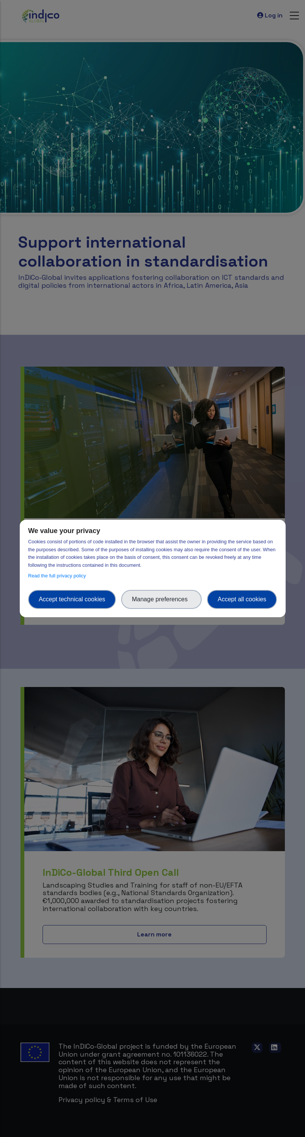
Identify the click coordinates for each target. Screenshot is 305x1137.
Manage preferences (161, 599)
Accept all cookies (242, 599)
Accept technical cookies (72, 599)
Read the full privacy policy (58, 576)
